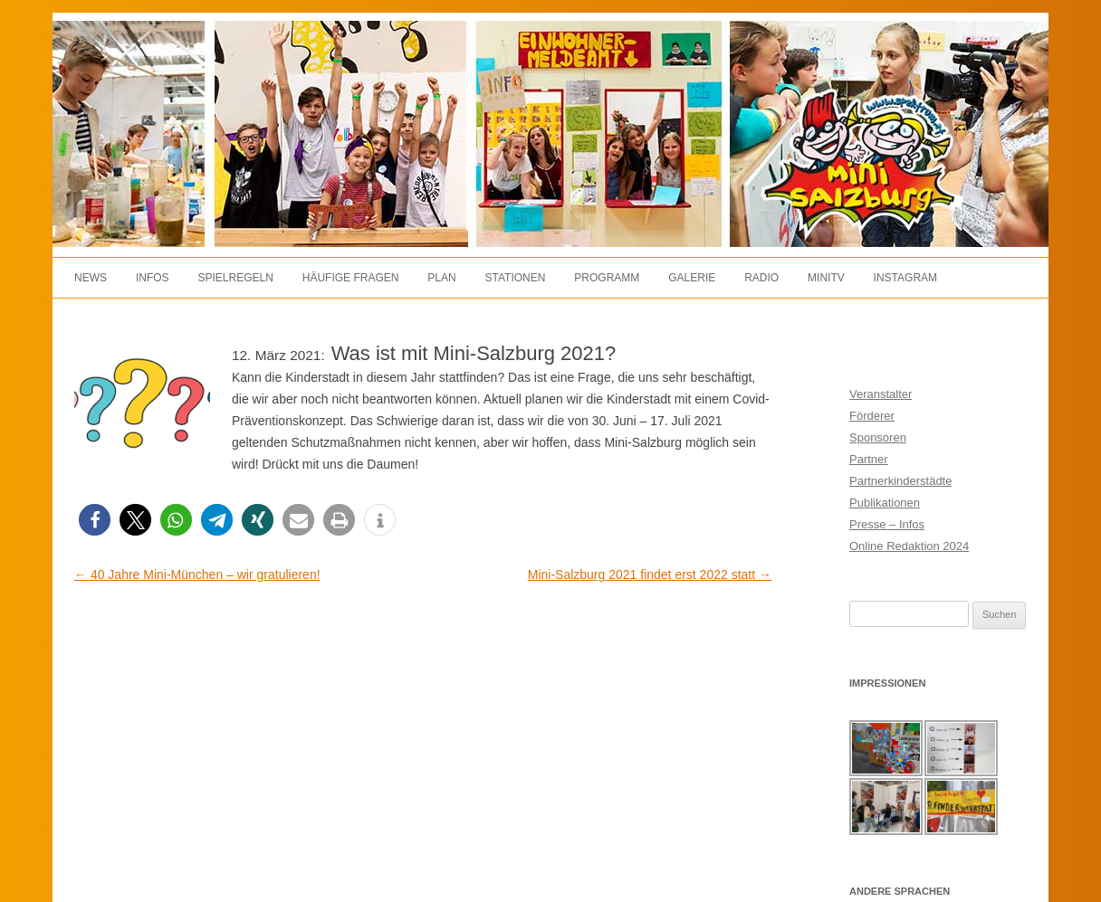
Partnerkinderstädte (900, 481)
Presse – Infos (886, 524)
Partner (868, 459)
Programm (606, 277)
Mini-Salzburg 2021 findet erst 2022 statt (649, 574)
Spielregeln (235, 277)
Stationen (515, 277)
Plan (441, 277)
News (90, 277)
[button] (94, 520)
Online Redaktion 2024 (909, 546)
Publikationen (884, 502)
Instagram (905, 277)
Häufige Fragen (350, 277)
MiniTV (826, 277)
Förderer (872, 416)
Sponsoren (877, 437)
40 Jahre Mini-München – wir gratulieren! (197, 574)
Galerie (691, 277)
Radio (761, 277)
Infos (152, 277)
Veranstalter (880, 394)
